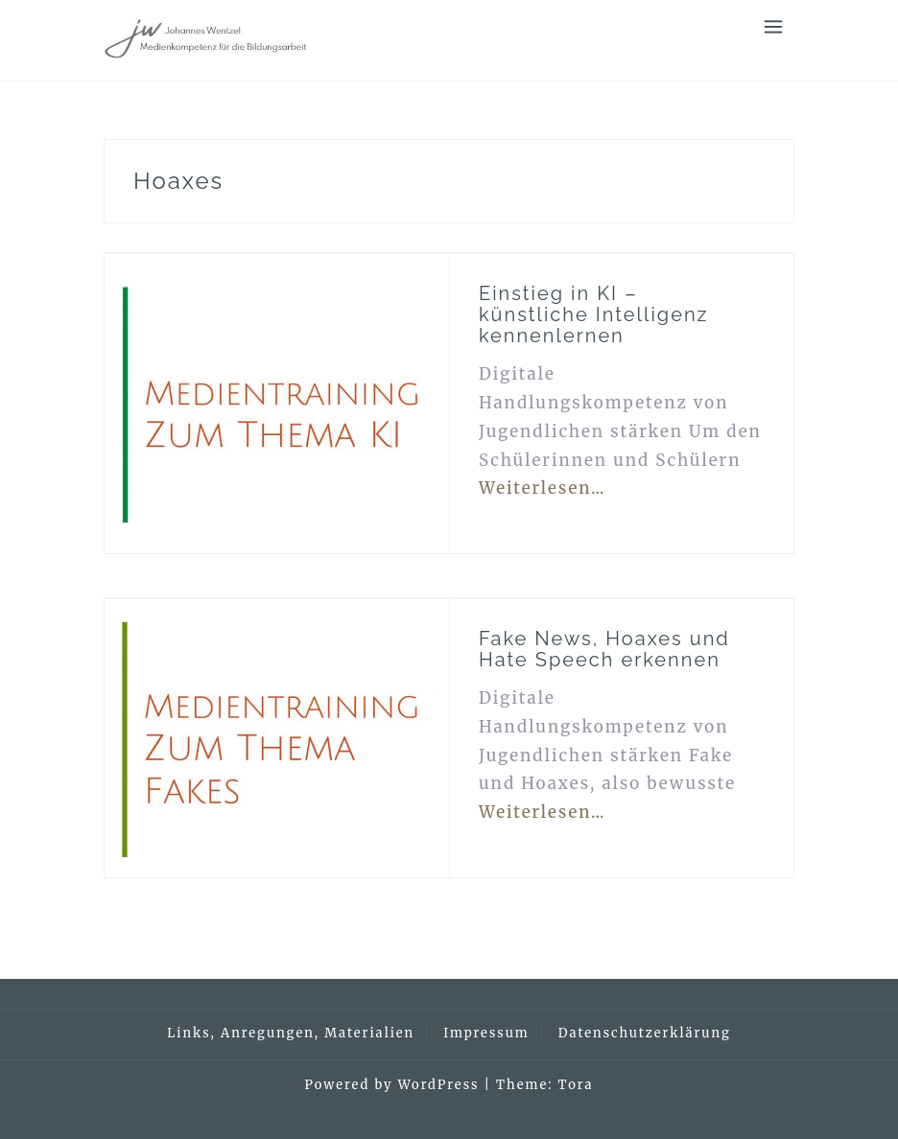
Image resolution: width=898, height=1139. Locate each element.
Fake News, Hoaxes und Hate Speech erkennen (604, 649)
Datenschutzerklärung (644, 1033)
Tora (576, 1085)
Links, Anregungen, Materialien (290, 1033)
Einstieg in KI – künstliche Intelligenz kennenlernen (593, 314)
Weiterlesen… (542, 488)
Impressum (486, 1033)
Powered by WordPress (392, 1085)
